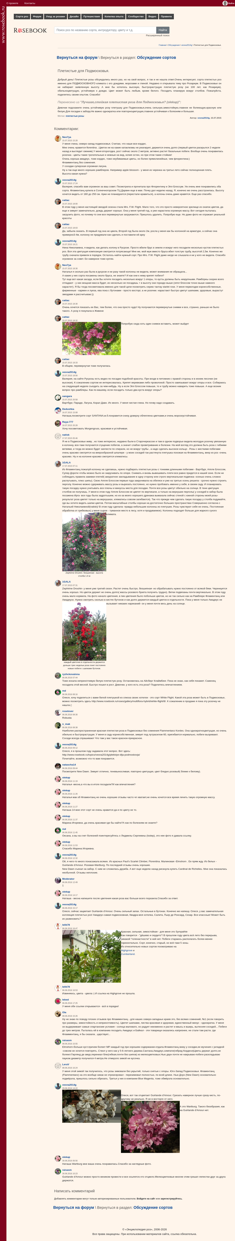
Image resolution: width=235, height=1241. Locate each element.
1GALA (66, 462)
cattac (65, 200)
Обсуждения (174, 45)
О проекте (12, 3)
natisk (65, 434)
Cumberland (128, 954)
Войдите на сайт (146, 1198)
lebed (65, 999)
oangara (67, 396)
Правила (166, 16)
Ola (64, 1012)
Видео (152, 16)
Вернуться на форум (77, 57)
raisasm (67, 1040)
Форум (37, 16)
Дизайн (74, 16)
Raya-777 (67, 422)
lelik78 (66, 924)
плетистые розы (75, 116)
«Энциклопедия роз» (138, 1229)
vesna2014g (186, 45)
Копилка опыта (114, 16)
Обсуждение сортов (156, 57)
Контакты (29, 3)
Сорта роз (22, 16)
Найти (163, 30)
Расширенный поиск (157, 35)
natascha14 (69, 764)
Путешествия (91, 16)
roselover (67, 711)
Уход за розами (55, 16)
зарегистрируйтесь (171, 1198)
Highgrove (126, 950)
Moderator (68, 878)
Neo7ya (66, 137)
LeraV (65, 1064)
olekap (173, 102)
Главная (162, 45)
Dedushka (68, 409)
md (64, 690)
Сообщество (136, 16)
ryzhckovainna (70, 674)
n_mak (66, 724)
